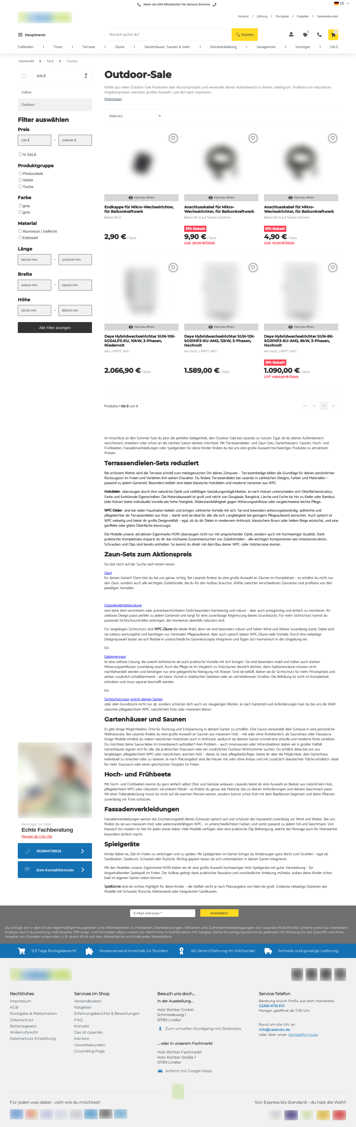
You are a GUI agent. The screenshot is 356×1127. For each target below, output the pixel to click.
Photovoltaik (33, 173)
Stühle (28, 180)
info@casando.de (274, 1029)
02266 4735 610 (271, 1006)
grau (26, 206)
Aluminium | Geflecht (40, 231)
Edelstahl (30, 238)
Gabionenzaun (115, 657)
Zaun (108, 573)
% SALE (30, 154)
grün (26, 212)
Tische (28, 187)
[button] (245, 34)
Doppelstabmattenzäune (123, 605)
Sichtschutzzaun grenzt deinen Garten (133, 699)
